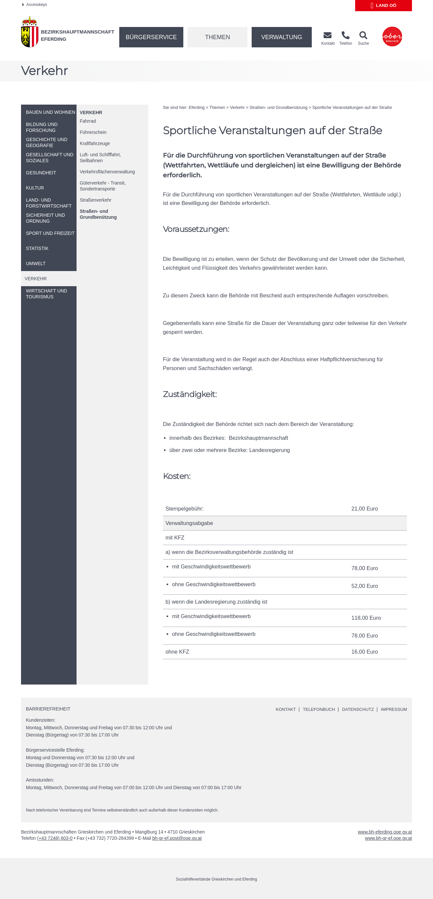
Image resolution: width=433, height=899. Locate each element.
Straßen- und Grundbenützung (98, 214)
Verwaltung (281, 37)
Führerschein (93, 132)
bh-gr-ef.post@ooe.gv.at (177, 838)
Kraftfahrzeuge (95, 143)
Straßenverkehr (95, 200)
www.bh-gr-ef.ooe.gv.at (388, 838)
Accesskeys (34, 4)
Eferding (196, 107)
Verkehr (91, 112)
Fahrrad (88, 121)
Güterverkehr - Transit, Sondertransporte (103, 185)
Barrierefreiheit (48, 709)
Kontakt (279, 709)
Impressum (393, 709)
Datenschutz (355, 709)
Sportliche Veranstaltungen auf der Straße (352, 107)
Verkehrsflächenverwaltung (107, 171)
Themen (217, 37)
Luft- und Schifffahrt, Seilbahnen (100, 157)
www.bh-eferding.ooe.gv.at (385, 832)
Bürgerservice (151, 37)
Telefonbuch (314, 709)
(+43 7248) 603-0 (55, 838)
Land (384, 6)
